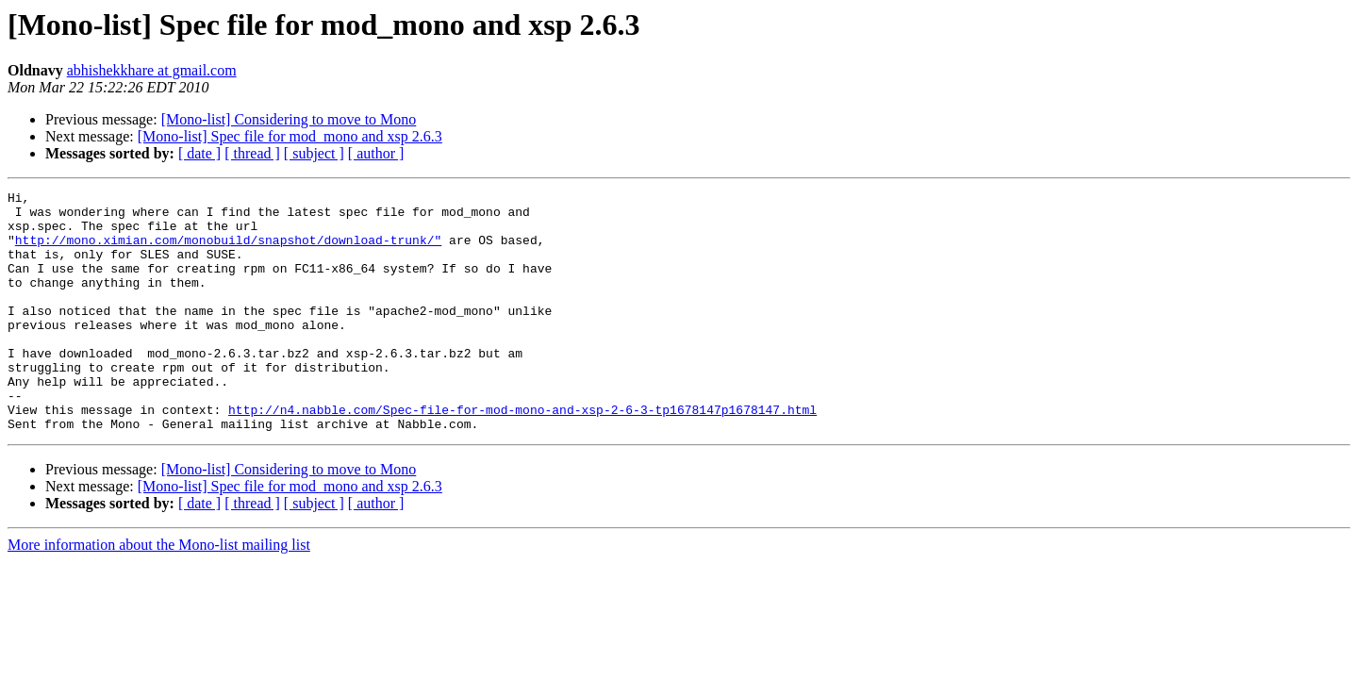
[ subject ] (314, 153)
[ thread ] (252, 153)
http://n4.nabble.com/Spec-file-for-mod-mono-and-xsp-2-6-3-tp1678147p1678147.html (522, 454)
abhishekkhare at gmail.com (152, 70)
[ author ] (376, 153)
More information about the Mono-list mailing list (159, 593)
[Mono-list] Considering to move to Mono (289, 119)
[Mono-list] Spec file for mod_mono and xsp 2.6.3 (290, 136)
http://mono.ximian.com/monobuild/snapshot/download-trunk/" (228, 250)
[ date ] (199, 153)
